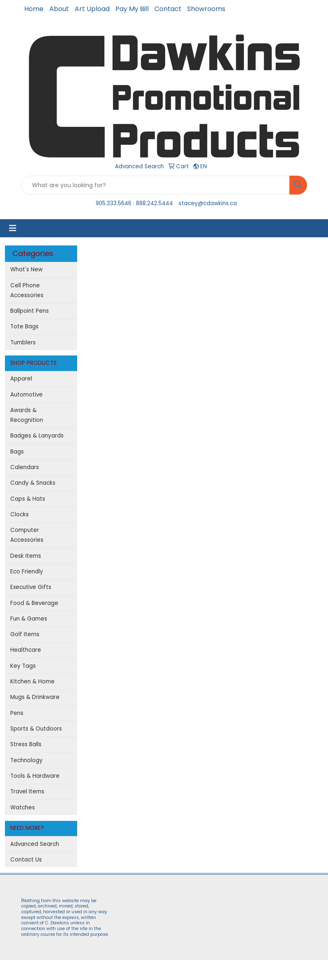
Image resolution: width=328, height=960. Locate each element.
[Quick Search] (155, 185)
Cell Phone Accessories (27, 290)
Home (34, 9)
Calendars (24, 467)
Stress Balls (25, 744)
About (59, 9)
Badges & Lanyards (37, 436)
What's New (26, 269)
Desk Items (25, 556)
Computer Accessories (27, 535)
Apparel (21, 379)
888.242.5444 (154, 203)
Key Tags (23, 666)
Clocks (19, 514)
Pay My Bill (132, 9)
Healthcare (25, 650)
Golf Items (24, 634)
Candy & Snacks (32, 483)
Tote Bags (24, 326)
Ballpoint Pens (29, 311)
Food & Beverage (34, 603)
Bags (17, 452)
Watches (22, 807)
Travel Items (27, 791)
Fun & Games (28, 619)
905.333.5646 (113, 203)
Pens (16, 713)
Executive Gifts (30, 587)
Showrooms (206, 9)
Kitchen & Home (32, 681)
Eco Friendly (26, 571)
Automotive (26, 395)
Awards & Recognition (26, 415)
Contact (167, 9)
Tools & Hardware (35, 776)
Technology (26, 760)
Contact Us (26, 860)
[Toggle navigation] (12, 228)
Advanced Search (34, 844)
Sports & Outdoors (36, 729)
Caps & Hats (27, 499)
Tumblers (23, 342)
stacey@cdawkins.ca (208, 203)
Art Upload (92, 9)
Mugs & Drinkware (35, 697)
